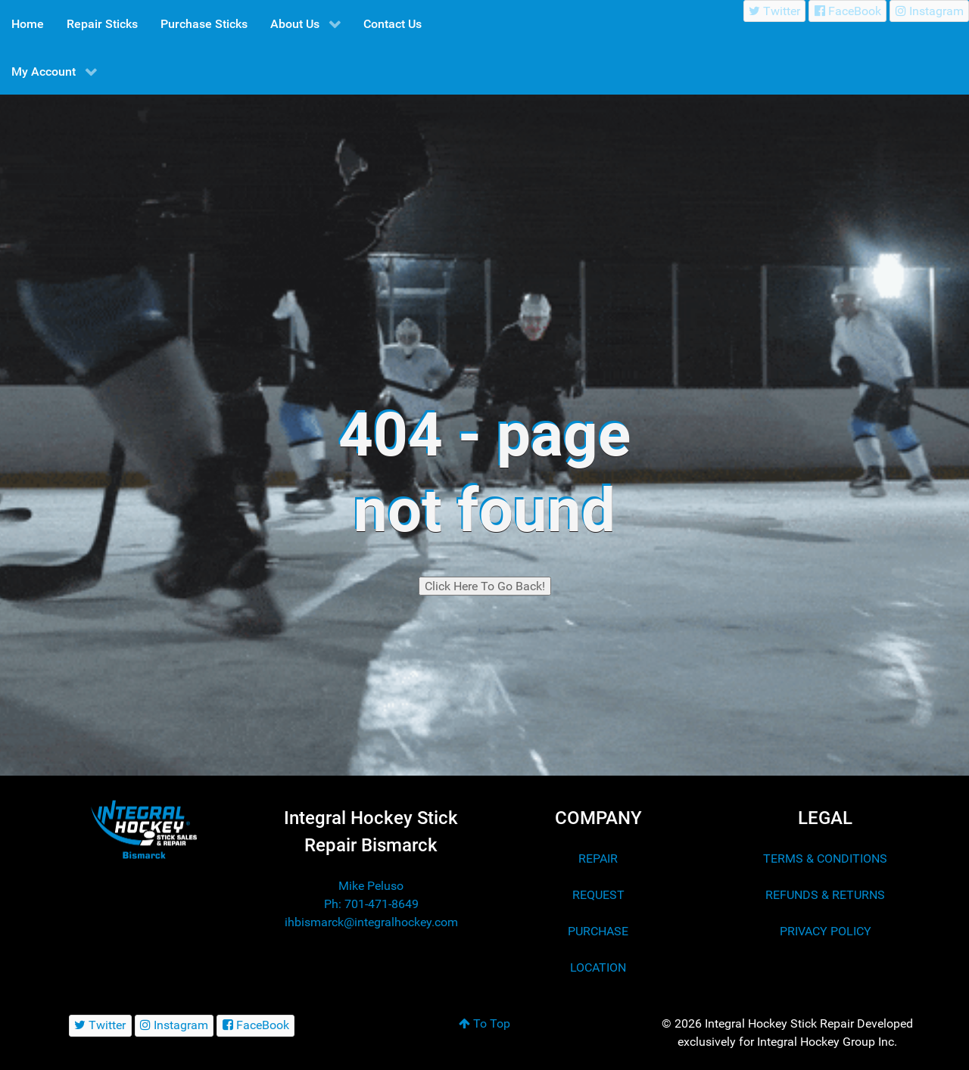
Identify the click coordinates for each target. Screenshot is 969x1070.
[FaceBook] (847, 11)
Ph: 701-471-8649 (371, 904)
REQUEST (598, 895)
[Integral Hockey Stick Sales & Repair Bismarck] (144, 829)
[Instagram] (929, 11)
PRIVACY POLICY (825, 931)
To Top (484, 1023)
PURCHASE (598, 931)
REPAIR (598, 858)
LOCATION (598, 967)
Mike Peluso (370, 886)
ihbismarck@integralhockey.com (371, 922)
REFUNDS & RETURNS (825, 895)
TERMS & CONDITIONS (825, 858)
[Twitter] (774, 11)
